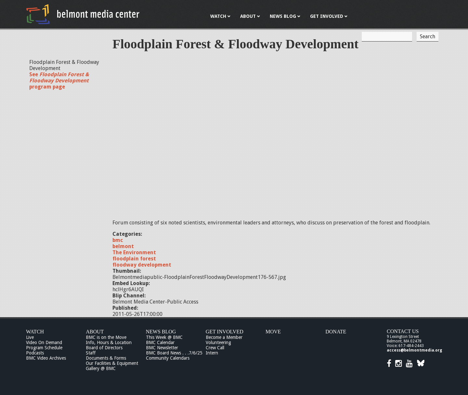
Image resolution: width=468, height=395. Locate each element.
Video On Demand (44, 342)
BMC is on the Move (106, 337)
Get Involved (224, 331)
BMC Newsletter (162, 347)
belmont (123, 246)
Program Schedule (44, 347)
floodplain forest (134, 259)
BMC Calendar (160, 342)
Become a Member (224, 337)
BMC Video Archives (46, 358)
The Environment (134, 252)
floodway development (141, 265)
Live (30, 337)
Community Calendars (167, 358)
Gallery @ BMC (101, 368)
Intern (212, 352)
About (95, 331)
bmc (117, 240)
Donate (335, 331)
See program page (59, 80)
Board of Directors (104, 347)
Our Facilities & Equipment (112, 363)
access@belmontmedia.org (414, 350)
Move (273, 331)
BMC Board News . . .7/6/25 (174, 352)
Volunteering (218, 342)
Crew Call (215, 347)
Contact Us (403, 331)
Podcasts (35, 352)
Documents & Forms (106, 358)
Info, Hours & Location (109, 342)
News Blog (161, 331)
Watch (35, 331)
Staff (91, 352)
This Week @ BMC (164, 337)
